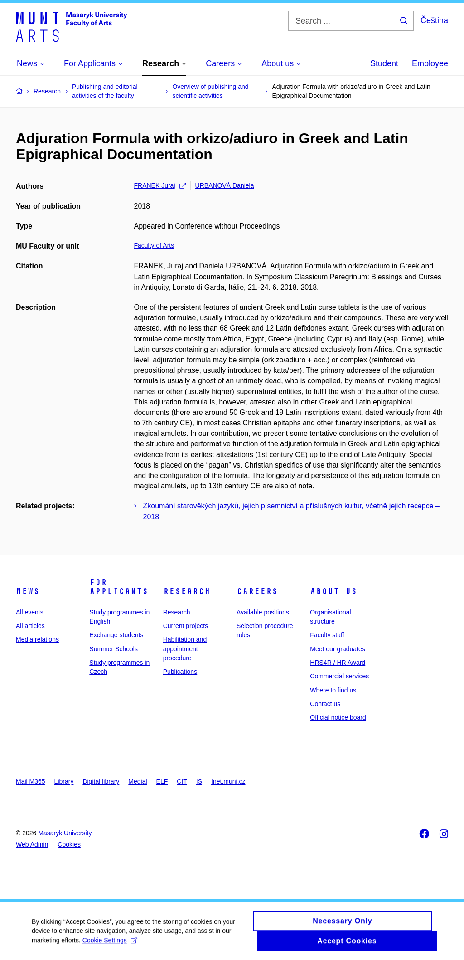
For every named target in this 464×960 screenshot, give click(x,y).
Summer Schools (113, 649)
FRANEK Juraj (160, 185)
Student (384, 63)
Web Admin (32, 844)
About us (333, 591)
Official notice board (338, 717)
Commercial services (339, 676)
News (27, 591)
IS (199, 781)
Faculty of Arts (154, 245)
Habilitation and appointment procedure (185, 649)
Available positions (263, 612)
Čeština (434, 20)
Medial (137, 781)
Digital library (100, 781)
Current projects (185, 625)
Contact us (325, 703)
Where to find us (333, 690)
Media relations (37, 639)
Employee (430, 63)
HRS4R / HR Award (337, 662)
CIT (182, 781)
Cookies (69, 844)
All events (30, 612)
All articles (30, 625)
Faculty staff (327, 634)
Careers (257, 591)
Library (64, 781)
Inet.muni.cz (228, 781)
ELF (162, 781)
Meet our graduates (337, 649)
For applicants (118, 586)
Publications (180, 671)
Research (186, 591)
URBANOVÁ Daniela (224, 185)
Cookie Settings (109, 944)
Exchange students (116, 634)
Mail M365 (30, 781)
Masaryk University (65, 833)
